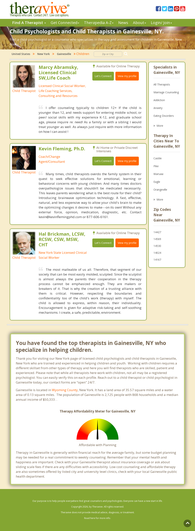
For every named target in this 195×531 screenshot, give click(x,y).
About (139, 22)
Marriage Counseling (166, 92)
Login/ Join (161, 22)
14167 (157, 259)
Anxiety (157, 108)
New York (43, 54)
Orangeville (160, 189)
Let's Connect (103, 76)
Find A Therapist (29, 22)
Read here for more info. (97, 518)
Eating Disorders (163, 116)
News (123, 22)
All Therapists (161, 84)
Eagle (156, 182)
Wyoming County (65, 390)
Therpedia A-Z (98, 22)
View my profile (127, 76)
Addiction (159, 100)
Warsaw (158, 174)
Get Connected (65, 22)
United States (21, 54)
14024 (157, 253)
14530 (157, 246)
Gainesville (64, 54)
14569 (157, 239)
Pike (156, 166)
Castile (157, 158)
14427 (157, 232)
